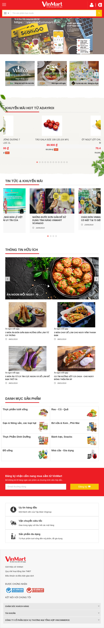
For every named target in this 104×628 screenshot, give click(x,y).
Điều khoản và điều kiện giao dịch (19, 576)
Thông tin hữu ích (21, 250)
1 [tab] (44, 50)
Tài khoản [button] (52, 613)
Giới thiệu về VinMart (14, 567)
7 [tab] (53, 161)
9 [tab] (58, 161)
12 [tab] (67, 161)
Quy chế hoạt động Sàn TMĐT (18, 571)
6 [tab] (60, 50)
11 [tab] (64, 161)
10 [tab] (61, 161)
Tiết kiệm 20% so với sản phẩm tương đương (84, 77)
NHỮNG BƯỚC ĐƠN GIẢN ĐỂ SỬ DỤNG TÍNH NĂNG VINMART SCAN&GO (49, 220)
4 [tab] (53, 50)
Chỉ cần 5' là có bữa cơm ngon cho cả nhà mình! (52, 77)
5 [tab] (57, 50)
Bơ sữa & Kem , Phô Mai (65, 423)
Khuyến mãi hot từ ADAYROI (29, 108)
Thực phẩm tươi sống (15, 409)
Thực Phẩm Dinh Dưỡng (17, 436)
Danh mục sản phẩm (23, 398)
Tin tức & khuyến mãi (24, 181)
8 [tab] (56, 161)
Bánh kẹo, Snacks (61, 436)
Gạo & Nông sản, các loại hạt (19, 423)
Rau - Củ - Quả (59, 409)
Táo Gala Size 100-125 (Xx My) (52, 139)
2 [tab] (47, 50)
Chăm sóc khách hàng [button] (52, 606)
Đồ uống (8, 450)
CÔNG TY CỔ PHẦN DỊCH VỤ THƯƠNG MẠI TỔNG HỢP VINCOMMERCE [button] (52, 620)
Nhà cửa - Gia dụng (62, 450)
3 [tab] (50, 50)
